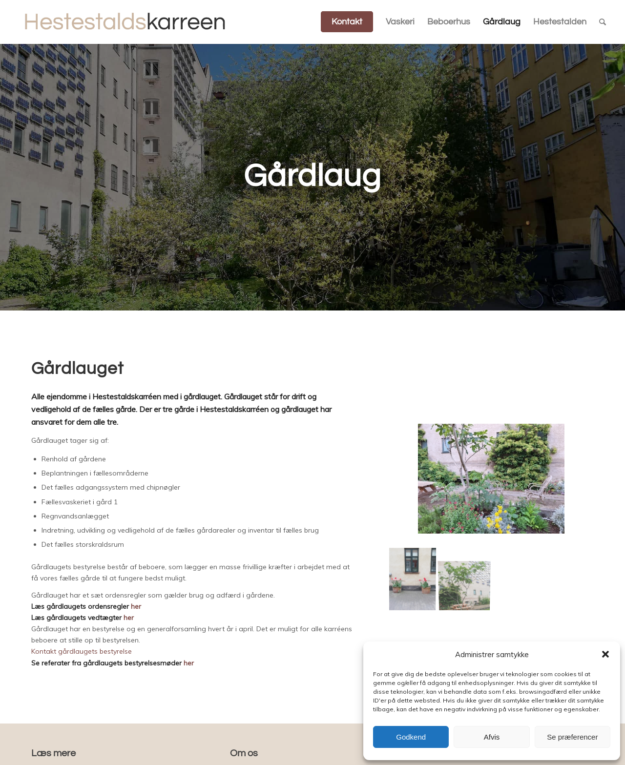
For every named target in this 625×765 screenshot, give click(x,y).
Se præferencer (572, 737)
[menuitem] (346, 22)
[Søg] (602, 22)
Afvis (492, 737)
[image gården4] (468, 575)
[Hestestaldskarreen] (125, 22)
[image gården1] (415, 575)
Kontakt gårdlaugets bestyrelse (82, 651)
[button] (605, 654)
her (136, 606)
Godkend (411, 737)
